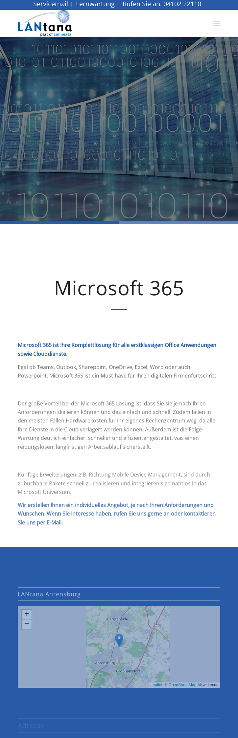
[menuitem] (51, 4)
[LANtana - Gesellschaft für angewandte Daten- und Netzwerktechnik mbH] (98, 23)
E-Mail (54, 532)
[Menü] (216, 23)
